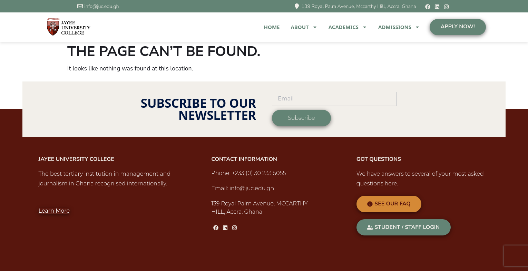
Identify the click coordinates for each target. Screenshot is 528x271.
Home (272, 26)
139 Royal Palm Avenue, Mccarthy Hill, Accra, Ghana (358, 6)
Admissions (399, 27)
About (304, 27)
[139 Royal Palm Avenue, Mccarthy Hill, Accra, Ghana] (297, 6)
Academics (348, 27)
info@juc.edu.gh (102, 6)
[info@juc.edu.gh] (80, 6)
